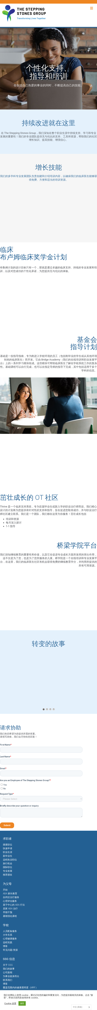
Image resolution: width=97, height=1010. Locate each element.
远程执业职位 (10, 859)
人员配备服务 (10, 931)
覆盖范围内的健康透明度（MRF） (20, 987)
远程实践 (7, 942)
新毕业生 (7, 856)
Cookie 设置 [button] (10, 1003)
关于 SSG (8, 965)
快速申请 (7, 848)
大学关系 (7, 934)
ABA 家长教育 (10, 893)
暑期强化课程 (10, 916)
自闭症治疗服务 (11, 897)
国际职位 (7, 867)
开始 (5, 889)
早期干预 (7, 912)
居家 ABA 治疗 (10, 908)
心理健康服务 (10, 938)
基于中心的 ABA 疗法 (14, 904)
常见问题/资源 (10, 950)
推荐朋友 (7, 874)
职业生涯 (7, 852)
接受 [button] (22, 1003)
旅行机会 (7, 863)
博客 (5, 946)
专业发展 (7, 871)
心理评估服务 (10, 901)
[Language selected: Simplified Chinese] (81, 1007)
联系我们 (7, 980)
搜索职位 (7, 844)
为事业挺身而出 (11, 976)
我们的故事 (9, 968)
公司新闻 (7, 972)
